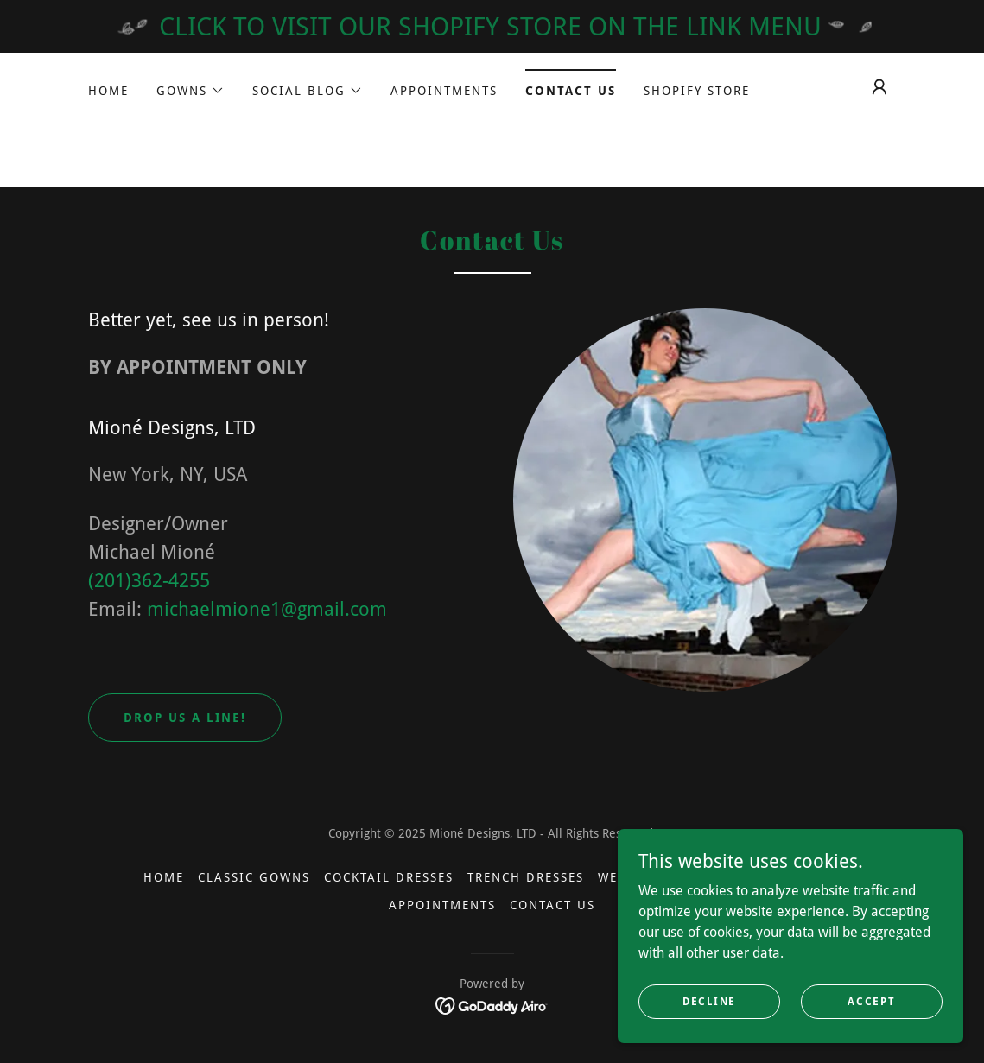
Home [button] (163, 877)
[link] (492, 1005)
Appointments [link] (444, 91)
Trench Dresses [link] (525, 877)
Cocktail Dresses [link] (389, 877)
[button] (190, 90)
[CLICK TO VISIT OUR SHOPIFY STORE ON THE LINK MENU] (492, 26)
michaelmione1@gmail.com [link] (267, 609)
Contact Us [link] (570, 91)
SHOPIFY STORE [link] (697, 91)
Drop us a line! (185, 717)
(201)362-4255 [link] (149, 581)
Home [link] (108, 91)
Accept (871, 1001)
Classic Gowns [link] (254, 877)
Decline (709, 1001)
